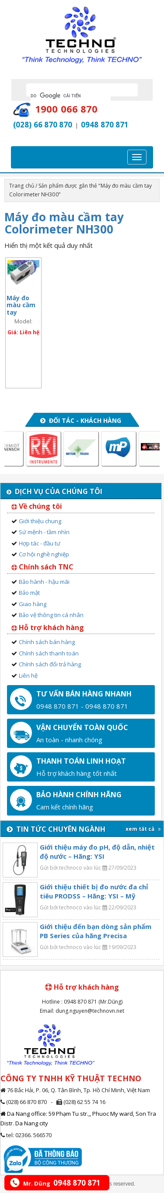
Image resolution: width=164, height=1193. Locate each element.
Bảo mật (29, 592)
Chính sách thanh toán (49, 653)
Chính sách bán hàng (47, 642)
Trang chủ (21, 185)
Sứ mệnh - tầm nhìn (44, 532)
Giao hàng (32, 604)
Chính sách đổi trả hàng (50, 664)
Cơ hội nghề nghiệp (44, 554)
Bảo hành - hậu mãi (44, 582)
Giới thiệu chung (40, 521)
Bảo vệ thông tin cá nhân (51, 615)
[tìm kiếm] (71, 95)
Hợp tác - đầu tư (39, 543)
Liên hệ (28, 675)
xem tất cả (143, 829)
